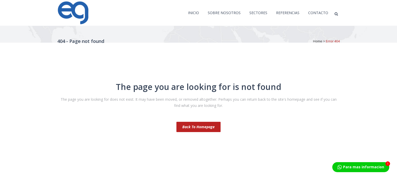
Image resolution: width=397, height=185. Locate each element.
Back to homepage (198, 126)
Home (317, 41)
